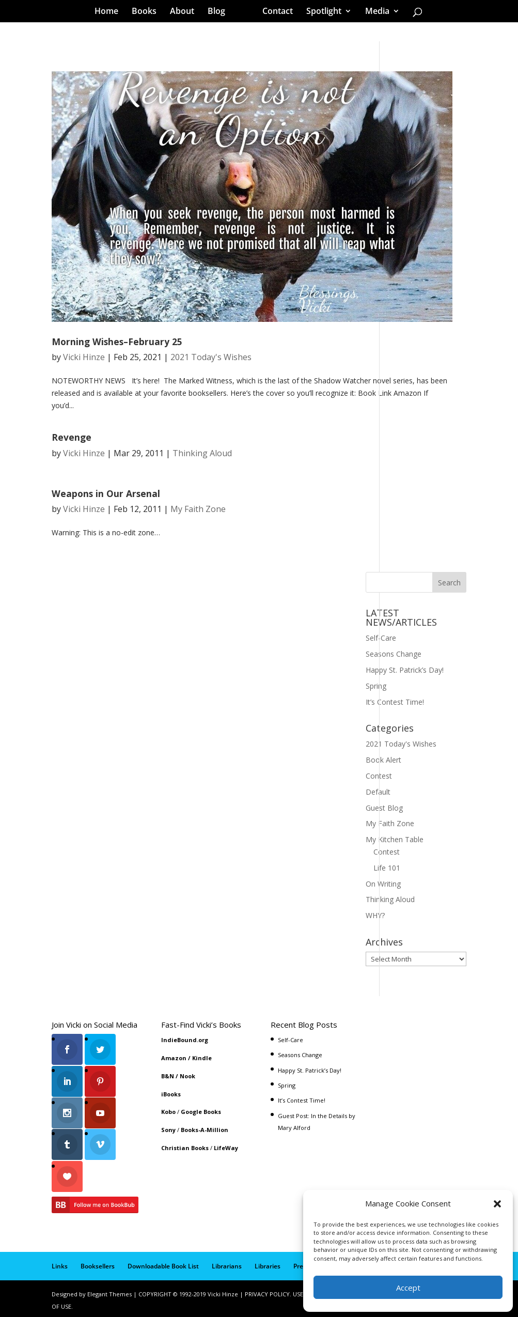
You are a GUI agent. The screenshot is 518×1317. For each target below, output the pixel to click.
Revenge (71, 437)
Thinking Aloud (202, 453)
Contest (379, 776)
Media (374, 12)
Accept (408, 1287)
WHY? (375, 915)
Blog (220, 12)
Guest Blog (384, 808)
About (186, 12)
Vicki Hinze (84, 357)
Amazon (173, 1058)
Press (301, 1263)
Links (60, 1263)
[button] (497, 1204)
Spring (376, 686)
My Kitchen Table (394, 839)
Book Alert (383, 760)
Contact (274, 12)
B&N (167, 1076)
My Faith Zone (198, 509)
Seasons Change (393, 654)
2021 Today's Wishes (211, 357)
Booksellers (98, 1263)
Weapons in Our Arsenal (106, 493)
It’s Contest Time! (395, 702)
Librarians (227, 1263)
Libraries (267, 1263)
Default (378, 792)
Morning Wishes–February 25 (117, 341)
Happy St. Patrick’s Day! (405, 670)
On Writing (383, 884)
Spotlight (320, 12)
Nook (187, 1076)
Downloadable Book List (163, 1263)
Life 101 (386, 868)
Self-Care (381, 638)
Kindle (202, 1058)
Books (147, 12)
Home (110, 12)
